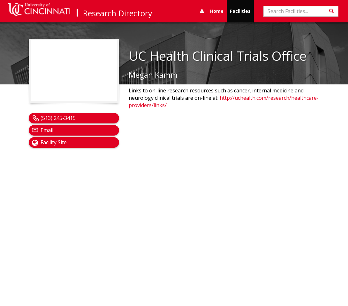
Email (47, 130)
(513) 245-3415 (58, 118)
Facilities (240, 11)
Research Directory (117, 13)
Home (216, 11)
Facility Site (54, 142)
